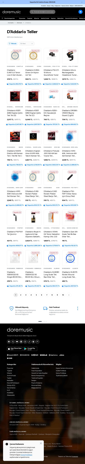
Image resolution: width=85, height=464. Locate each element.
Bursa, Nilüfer (56, 444)
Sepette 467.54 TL (70, 286)
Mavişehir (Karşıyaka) (52, 434)
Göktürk (45, 413)
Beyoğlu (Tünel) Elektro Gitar (19, 410)
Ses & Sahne (11, 388)
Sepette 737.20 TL (52, 124)
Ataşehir (41, 405)
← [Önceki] (3, 2)
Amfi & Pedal (45, 18)
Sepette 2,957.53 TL (33, 124)
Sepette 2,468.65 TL (70, 165)
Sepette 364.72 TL (52, 286)
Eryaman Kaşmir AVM (27, 425)
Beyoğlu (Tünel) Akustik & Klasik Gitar (31, 408)
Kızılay (37, 425)
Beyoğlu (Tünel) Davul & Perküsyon (56, 408)
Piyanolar (22, 18)
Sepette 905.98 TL (70, 205)
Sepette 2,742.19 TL (33, 165)
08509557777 (79, 5)
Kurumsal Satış (36, 385)
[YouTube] (17, 342)
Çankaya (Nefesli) (31, 434)
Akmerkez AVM (32, 405)
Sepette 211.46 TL (15, 286)
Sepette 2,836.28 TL (33, 245)
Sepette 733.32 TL (15, 165)
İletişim (72, 5)
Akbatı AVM (22, 405)
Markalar (19, 22)
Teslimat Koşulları (37, 378)
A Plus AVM (13, 405)
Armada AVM (14, 425)
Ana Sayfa (11, 22)
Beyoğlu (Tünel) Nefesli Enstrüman (41, 410)
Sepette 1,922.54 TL (52, 165)
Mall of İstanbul (14, 415)
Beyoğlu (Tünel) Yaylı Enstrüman (20, 413)
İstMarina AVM (54, 413)
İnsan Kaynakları (36, 371)
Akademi (43, 5)
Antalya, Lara (46, 444)
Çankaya (41, 434)
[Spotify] (33, 342)
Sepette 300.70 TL (33, 205)
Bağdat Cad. (14, 408)
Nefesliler (60, 18)
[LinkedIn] (21, 342)
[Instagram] (25, 342)
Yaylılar (53, 18)
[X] (13, 342)
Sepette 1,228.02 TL (52, 84)
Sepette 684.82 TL (70, 124)
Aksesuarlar (11, 395)
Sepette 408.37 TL (15, 245)
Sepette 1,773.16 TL (52, 245)
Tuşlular (29, 18)
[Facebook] (9, 342)
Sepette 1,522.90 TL (70, 84)
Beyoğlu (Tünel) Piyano (62, 410)
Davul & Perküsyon (71, 18)
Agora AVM (13, 434)
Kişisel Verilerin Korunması (64, 368)
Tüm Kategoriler (8, 18)
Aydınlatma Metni (61, 375)
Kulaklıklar (10, 393)
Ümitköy (43, 425)
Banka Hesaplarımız (37, 375)
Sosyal (49, 5)
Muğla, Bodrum (52, 446)
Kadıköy (63, 413)
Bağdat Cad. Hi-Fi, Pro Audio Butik (56, 405)
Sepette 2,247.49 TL (15, 124)
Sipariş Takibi (65, 5)
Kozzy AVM (70, 413)
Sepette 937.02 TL (33, 84)
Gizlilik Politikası (61, 371)
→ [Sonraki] (82, 2)
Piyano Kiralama (36, 383)
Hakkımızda (35, 368)
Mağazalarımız (36, 388)
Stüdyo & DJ (11, 385)
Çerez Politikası (61, 373)
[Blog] (37, 342)
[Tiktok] (29, 342)
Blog (52, 5)
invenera (75, 456)
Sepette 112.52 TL (70, 245)
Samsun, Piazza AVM (65, 446)
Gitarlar (36, 18)
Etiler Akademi (37, 413)
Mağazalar (58, 5)
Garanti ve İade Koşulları (39, 373)
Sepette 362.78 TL (15, 84)
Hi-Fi (8, 390)
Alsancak (21, 434)
